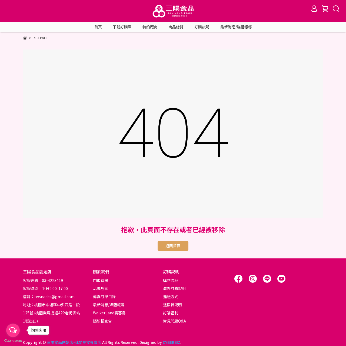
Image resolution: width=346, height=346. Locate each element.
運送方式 (170, 296)
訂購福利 (170, 312)
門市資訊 (100, 280)
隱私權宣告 (102, 321)
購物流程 (170, 280)
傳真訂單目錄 (104, 296)
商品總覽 (176, 26)
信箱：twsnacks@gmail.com (49, 296)
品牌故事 (100, 288)
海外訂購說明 (174, 288)
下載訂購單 (122, 26)
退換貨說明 (172, 304)
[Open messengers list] (13, 330)
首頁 (98, 26)
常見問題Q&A (174, 321)
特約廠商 (150, 26)
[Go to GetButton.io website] (13, 340)
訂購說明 (201, 26)
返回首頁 (173, 245)
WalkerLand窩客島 (109, 312)
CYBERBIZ (171, 342)
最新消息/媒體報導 (236, 26)
